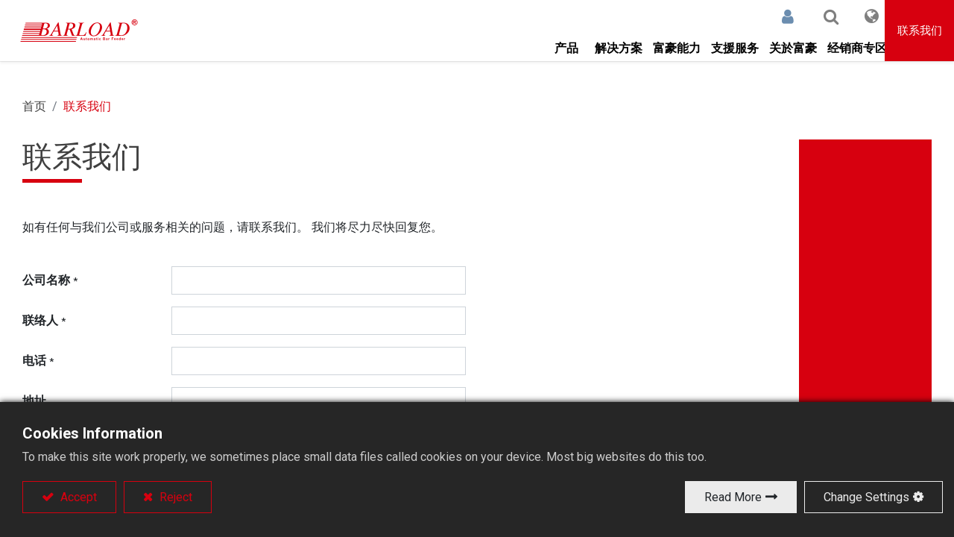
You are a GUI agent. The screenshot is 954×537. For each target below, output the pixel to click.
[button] (807, 16)
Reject (174, 497)
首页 (34, 106)
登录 (764, 16)
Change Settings (866, 497)
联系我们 (919, 30)
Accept (77, 497)
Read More (733, 497)
